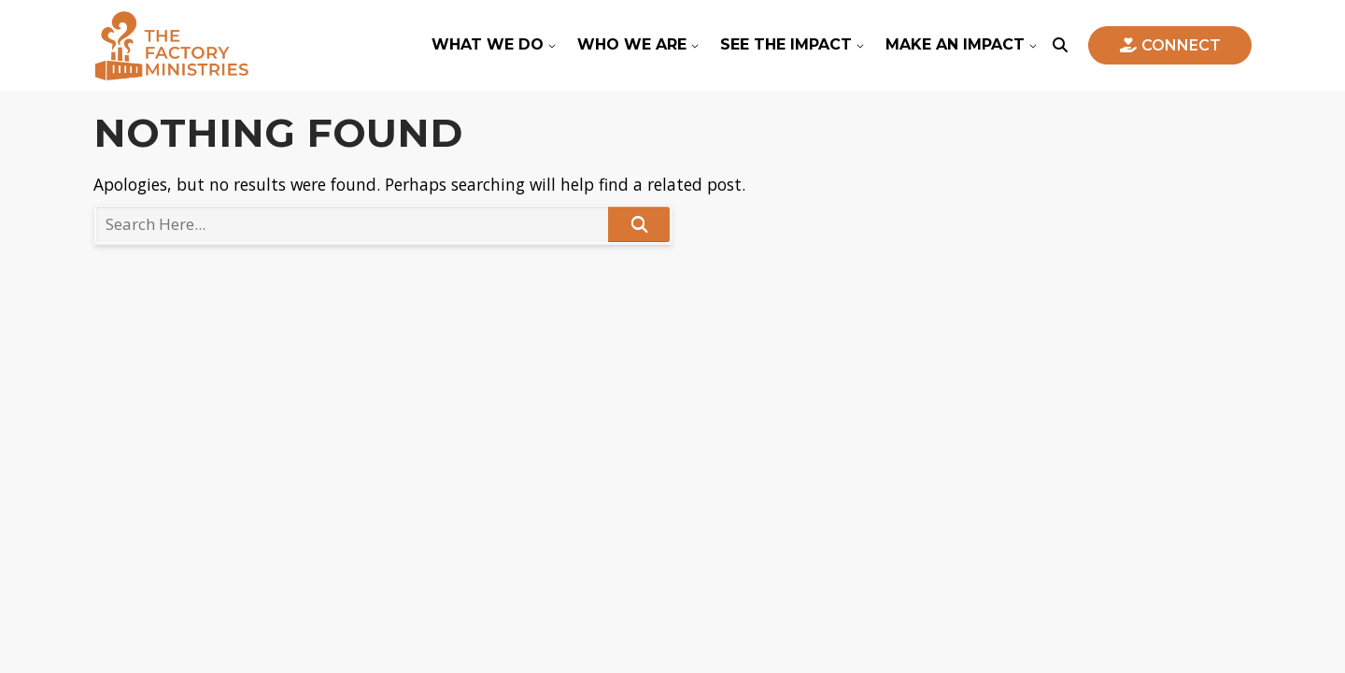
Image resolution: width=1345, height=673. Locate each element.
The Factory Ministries (171, 45)
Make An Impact (955, 44)
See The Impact (786, 44)
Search (639, 224)
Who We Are (632, 44)
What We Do (488, 44)
